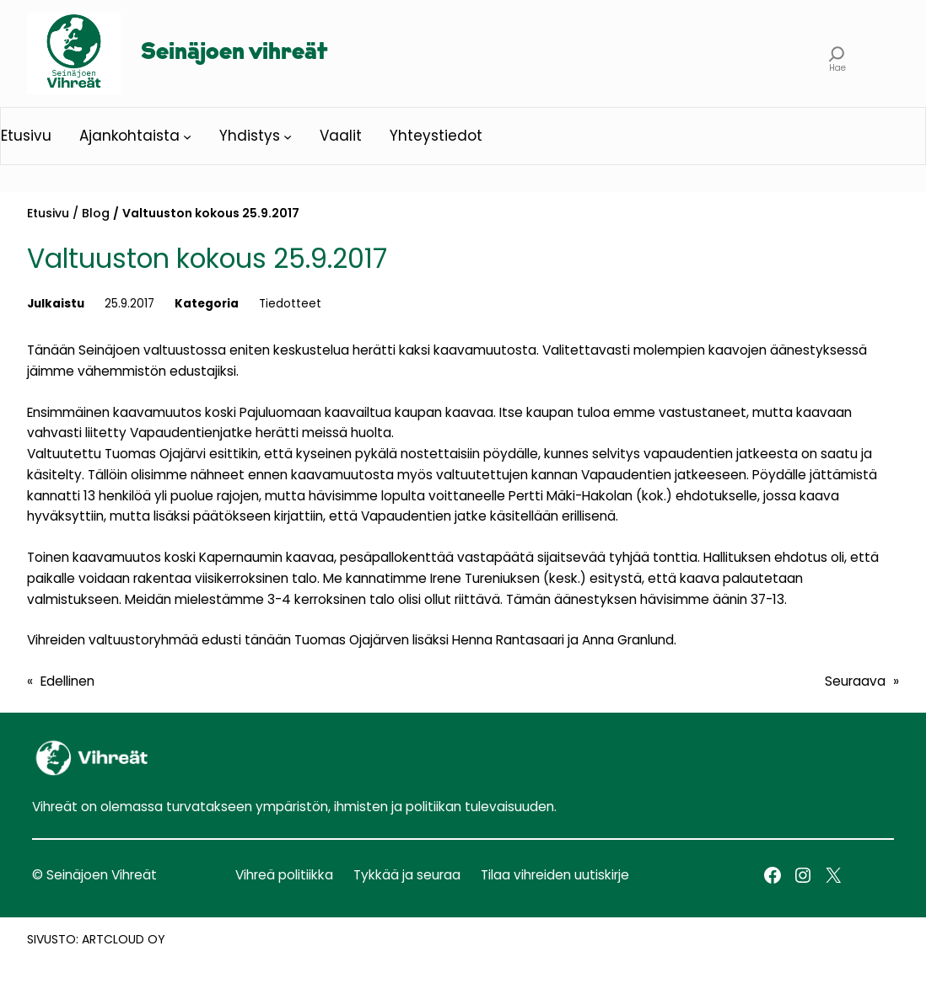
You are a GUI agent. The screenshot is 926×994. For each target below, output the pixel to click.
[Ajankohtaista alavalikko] (187, 136)
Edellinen (67, 681)
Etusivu (48, 213)
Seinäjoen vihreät (234, 53)
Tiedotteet (290, 304)
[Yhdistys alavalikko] (287, 136)
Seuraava (855, 681)
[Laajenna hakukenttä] (837, 53)
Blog (96, 213)
